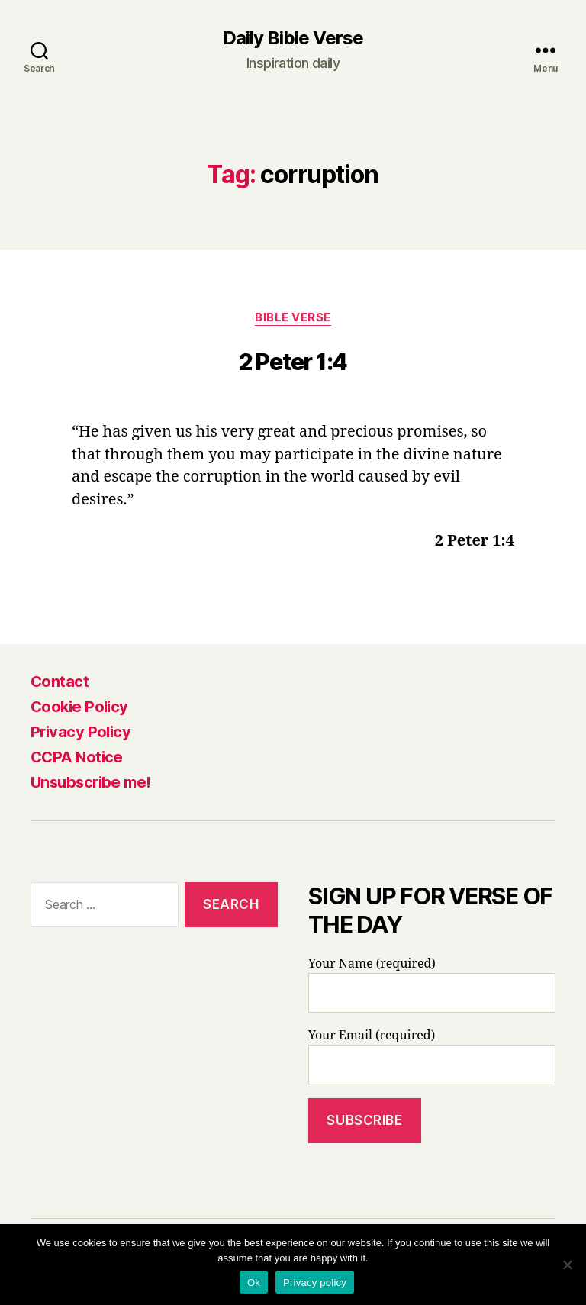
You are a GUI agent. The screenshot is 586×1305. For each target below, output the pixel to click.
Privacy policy (314, 1282)
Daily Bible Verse (293, 38)
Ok (253, 1282)
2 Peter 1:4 (293, 361)
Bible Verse (293, 317)
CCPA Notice (77, 757)
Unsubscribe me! (91, 782)
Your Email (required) (431, 1056)
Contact (60, 681)
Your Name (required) (431, 984)
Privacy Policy (80, 732)
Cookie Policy (79, 707)
